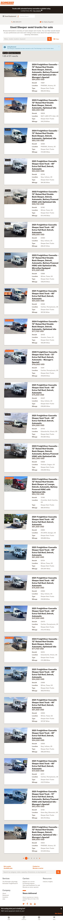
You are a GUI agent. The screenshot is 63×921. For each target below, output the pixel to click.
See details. (37, 11)
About (4, 893)
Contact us (36, 866)
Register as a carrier (29, 881)
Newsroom (6, 895)
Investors (5, 897)
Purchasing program (28, 883)
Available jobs (8, 868)
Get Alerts (58, 913)
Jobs (4, 899)
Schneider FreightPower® (10, 883)
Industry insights (48, 881)
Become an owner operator (31, 887)
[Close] (58, 47)
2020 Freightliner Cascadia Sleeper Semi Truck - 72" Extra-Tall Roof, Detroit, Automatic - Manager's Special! (44, 357)
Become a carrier (38, 868)
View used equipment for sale (31, 885)
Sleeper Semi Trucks (14, 53)
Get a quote (7, 866)
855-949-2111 (16, 22)
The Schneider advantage (10, 881)
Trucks (5, 53)
